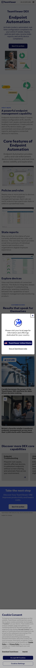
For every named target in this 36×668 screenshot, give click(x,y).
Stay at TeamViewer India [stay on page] (18, 349)
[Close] (32, 315)
